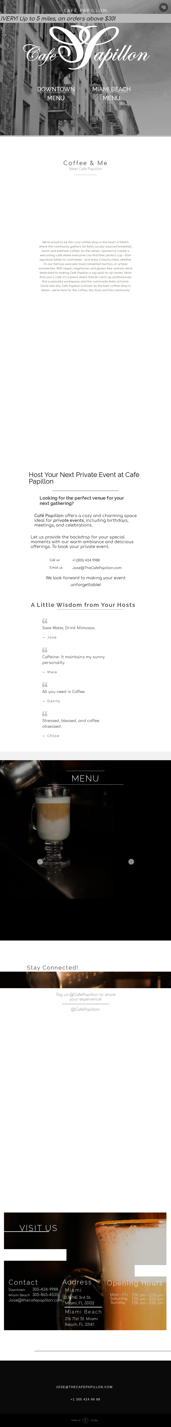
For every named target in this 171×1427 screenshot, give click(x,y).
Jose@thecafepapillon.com (35, 1300)
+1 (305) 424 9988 (86, 560)
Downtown (17, 1290)
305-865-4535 (46, 1295)
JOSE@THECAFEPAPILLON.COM (84, 1387)
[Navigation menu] (164, 7)
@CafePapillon (85, 1009)
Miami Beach (19, 1295)
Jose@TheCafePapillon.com (97, 568)
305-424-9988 (45, 1289)
